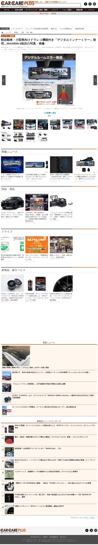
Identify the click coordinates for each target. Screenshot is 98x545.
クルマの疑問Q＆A (65, 28)
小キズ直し (45, 13)
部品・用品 (8, 189)
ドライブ (7, 231)
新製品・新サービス (13, 270)
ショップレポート (17, 28)
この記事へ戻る (49, 115)
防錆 (54, 13)
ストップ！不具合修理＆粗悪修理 (37, 28)
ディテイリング (31, 10)
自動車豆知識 (79, 28)
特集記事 (79, 10)
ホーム (6, 10)
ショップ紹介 (67, 10)
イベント (91, 10)
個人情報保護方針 (53, 537)
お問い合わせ (63, 537)
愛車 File (54, 28)
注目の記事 (19, 10)
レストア (55, 10)
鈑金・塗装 (43, 10)
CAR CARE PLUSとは (35, 537)
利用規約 (45, 537)
